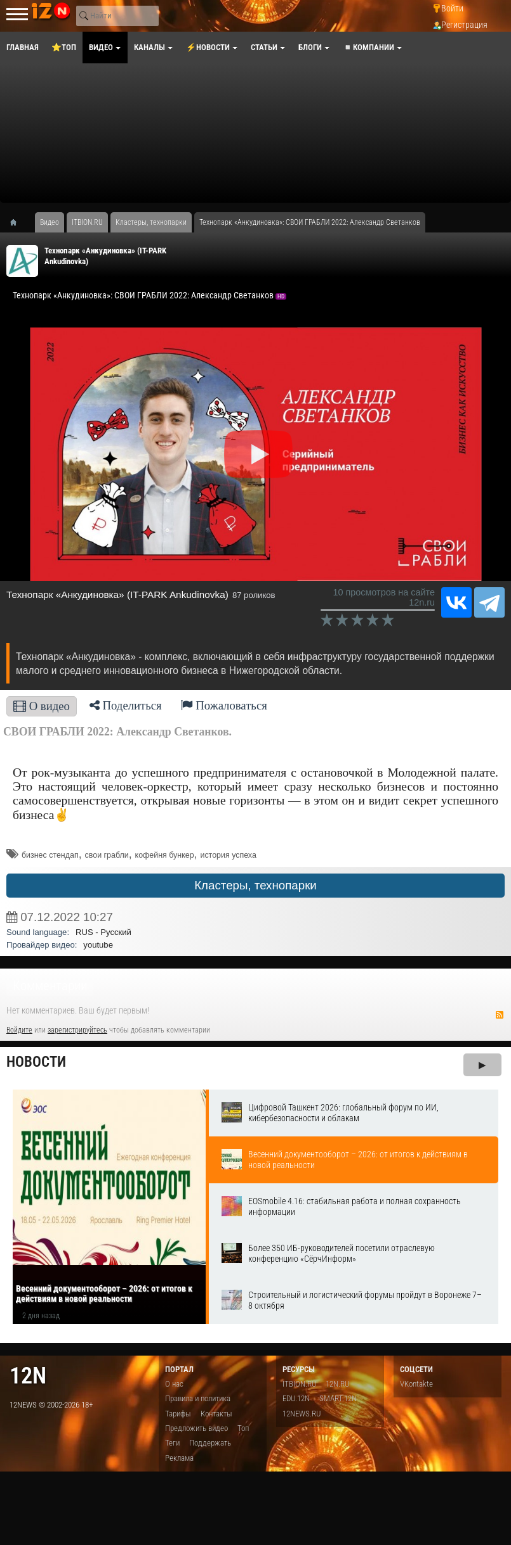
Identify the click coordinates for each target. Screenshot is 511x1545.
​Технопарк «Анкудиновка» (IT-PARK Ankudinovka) (117, 594)
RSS (499, 1014)
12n (28, 1375)
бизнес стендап (50, 855)
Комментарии (50, 985)
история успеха (228, 855)
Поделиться (126, 705)
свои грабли (107, 855)
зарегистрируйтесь (77, 1030)
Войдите (19, 1030)
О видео (41, 706)
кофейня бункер (164, 855)
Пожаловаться (224, 705)
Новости (36, 1062)
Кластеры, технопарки (255, 885)
